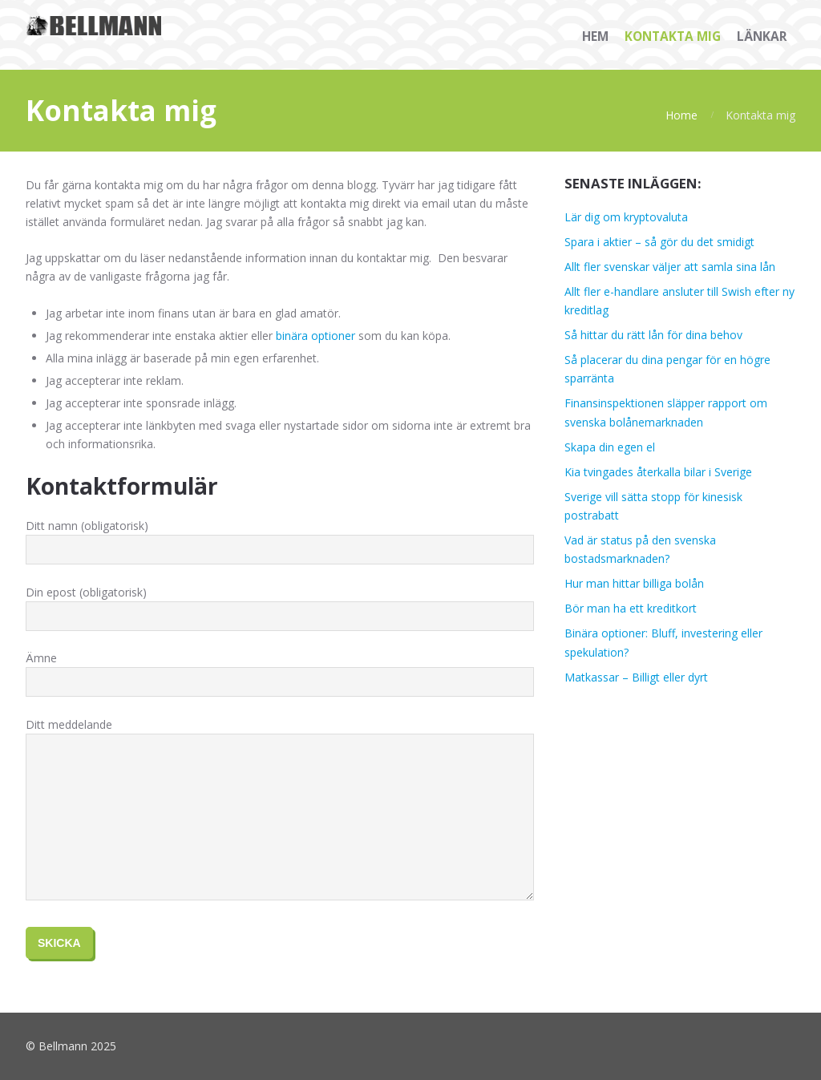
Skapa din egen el (609, 447)
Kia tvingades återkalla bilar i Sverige (658, 471)
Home (681, 115)
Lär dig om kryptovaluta (626, 216)
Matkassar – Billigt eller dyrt (636, 677)
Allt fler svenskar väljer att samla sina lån (669, 266)
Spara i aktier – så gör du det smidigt (659, 241)
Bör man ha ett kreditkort (630, 608)
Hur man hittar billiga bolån (634, 583)
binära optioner (315, 335)
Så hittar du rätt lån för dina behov (653, 334)
